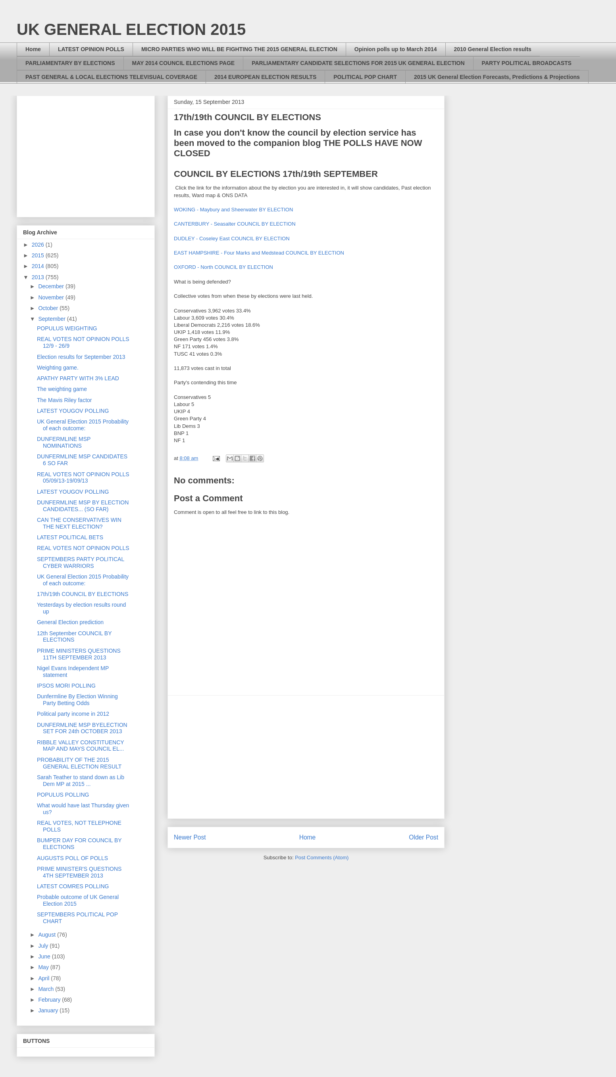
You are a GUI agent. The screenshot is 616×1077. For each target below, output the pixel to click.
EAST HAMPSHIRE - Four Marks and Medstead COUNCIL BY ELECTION (259, 253)
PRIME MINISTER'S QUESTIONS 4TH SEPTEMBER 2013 (79, 872)
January (49, 1010)
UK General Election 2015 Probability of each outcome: (83, 424)
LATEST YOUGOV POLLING (73, 411)
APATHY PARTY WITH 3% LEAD (78, 378)
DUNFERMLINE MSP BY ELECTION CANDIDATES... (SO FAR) (83, 505)
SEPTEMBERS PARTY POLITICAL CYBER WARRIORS (80, 562)
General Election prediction (70, 622)
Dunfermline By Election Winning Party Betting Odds (77, 699)
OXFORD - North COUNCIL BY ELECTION (223, 267)
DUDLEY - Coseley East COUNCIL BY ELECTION (232, 238)
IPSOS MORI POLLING (66, 685)
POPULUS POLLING (63, 794)
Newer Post (190, 837)
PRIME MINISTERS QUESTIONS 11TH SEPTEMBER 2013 (79, 654)
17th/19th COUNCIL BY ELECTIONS (82, 594)
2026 (39, 244)
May (44, 967)
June (45, 956)
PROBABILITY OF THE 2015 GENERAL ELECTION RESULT (79, 763)
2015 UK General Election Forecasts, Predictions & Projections (497, 77)
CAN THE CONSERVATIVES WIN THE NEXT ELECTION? (79, 523)
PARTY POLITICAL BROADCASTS (527, 63)
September (52, 319)
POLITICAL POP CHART (365, 77)
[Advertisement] (306, 757)
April (44, 978)
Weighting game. (58, 367)
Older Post (423, 837)
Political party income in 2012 (73, 714)
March (46, 989)
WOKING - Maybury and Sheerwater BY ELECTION (233, 210)
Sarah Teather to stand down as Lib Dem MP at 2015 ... (80, 780)
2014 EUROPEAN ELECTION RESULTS (265, 77)
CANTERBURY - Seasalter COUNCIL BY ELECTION (235, 224)
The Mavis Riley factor (64, 400)
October (49, 308)
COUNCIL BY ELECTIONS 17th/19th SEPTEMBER (276, 174)
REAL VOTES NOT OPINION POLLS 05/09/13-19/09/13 (83, 477)
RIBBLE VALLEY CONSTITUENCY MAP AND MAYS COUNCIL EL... (80, 745)
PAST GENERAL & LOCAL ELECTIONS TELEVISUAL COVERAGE (111, 77)
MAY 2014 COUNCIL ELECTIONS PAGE (183, 63)
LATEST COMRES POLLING (73, 886)
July (44, 946)
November (51, 297)
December (51, 286)
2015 (39, 255)
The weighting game (62, 389)
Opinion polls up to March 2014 (395, 49)
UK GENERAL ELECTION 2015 (131, 29)
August (47, 934)
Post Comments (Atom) (321, 857)
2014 (39, 266)
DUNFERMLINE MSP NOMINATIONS (63, 442)
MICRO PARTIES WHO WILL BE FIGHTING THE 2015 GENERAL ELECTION (239, 49)
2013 (39, 277)
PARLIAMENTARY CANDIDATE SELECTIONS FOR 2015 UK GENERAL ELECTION (358, 63)
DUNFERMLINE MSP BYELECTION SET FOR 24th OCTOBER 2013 (82, 728)
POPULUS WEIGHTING (67, 328)
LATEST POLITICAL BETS (70, 537)
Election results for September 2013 (81, 357)
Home (33, 49)
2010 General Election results (492, 49)
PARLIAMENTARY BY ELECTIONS (70, 63)
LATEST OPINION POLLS (91, 49)
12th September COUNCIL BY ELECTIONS (74, 636)
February (50, 1000)
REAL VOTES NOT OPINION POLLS (83, 548)
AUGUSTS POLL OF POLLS (72, 858)
